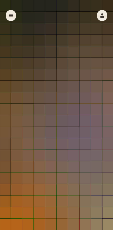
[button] (102, 15)
